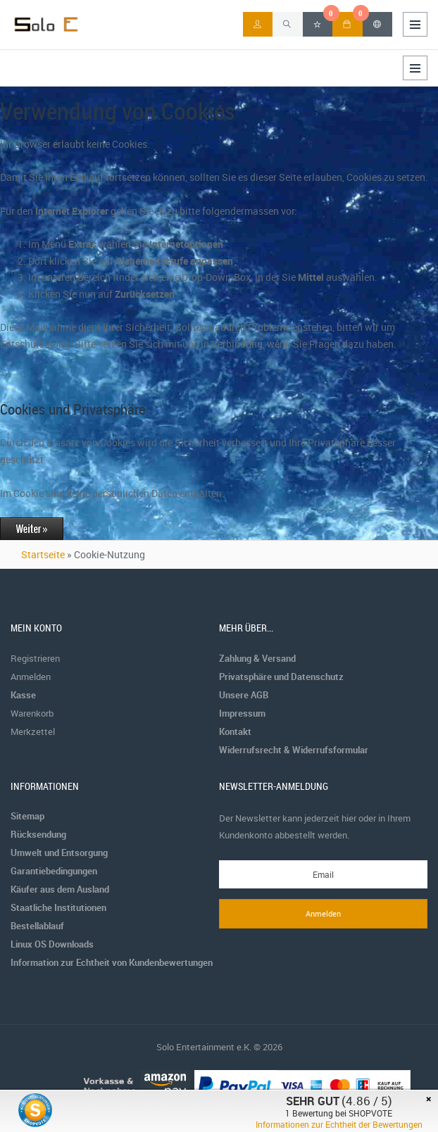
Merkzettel (33, 731)
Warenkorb (32, 713)
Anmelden (31, 676)
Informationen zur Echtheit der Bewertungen (339, 1124)
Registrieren (35, 658)
